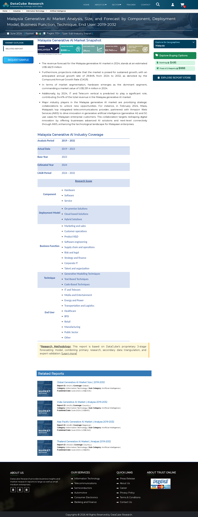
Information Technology (35, 11)
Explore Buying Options (171, 55)
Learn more (69, 353)
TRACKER (131, 4)
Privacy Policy (127, 492)
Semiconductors (83, 488)
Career (123, 488)
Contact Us (126, 502)
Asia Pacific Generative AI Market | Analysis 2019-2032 (85, 421)
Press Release (127, 478)
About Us (125, 483)
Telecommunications (85, 483)
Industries (16, 11)
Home (5, 11)
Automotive (80, 492)
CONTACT (145, 4)
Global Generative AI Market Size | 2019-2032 (81, 382)
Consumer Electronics (86, 497)
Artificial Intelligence (58, 11)
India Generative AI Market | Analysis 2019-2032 (82, 402)
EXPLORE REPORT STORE (174, 77)
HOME (86, 4)
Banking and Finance (85, 502)
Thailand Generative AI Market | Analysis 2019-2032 (84, 441)
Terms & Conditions (130, 497)
